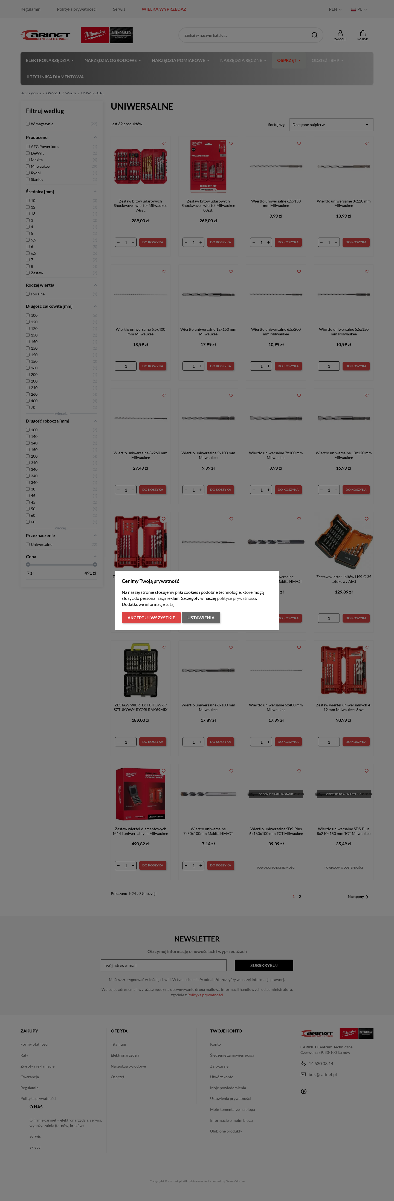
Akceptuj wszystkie (151, 617)
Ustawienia (201, 617)
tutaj (170, 604)
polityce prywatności (236, 598)
